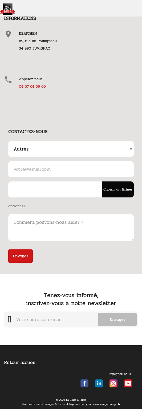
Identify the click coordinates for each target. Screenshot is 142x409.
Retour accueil (19, 362)
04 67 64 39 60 (32, 86)
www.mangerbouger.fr (106, 404)
